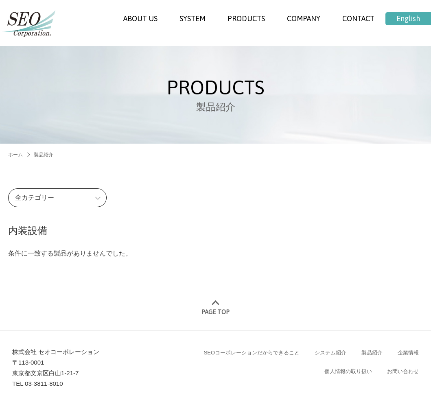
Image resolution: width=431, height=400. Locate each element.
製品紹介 (372, 347)
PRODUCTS (246, 18)
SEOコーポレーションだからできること (252, 347)
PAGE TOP (215, 306)
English (408, 18)
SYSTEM (192, 18)
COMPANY (303, 18)
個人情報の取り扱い (348, 366)
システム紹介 (330, 347)
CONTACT (358, 18)
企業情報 (408, 347)
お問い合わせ (403, 366)
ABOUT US (140, 18)
